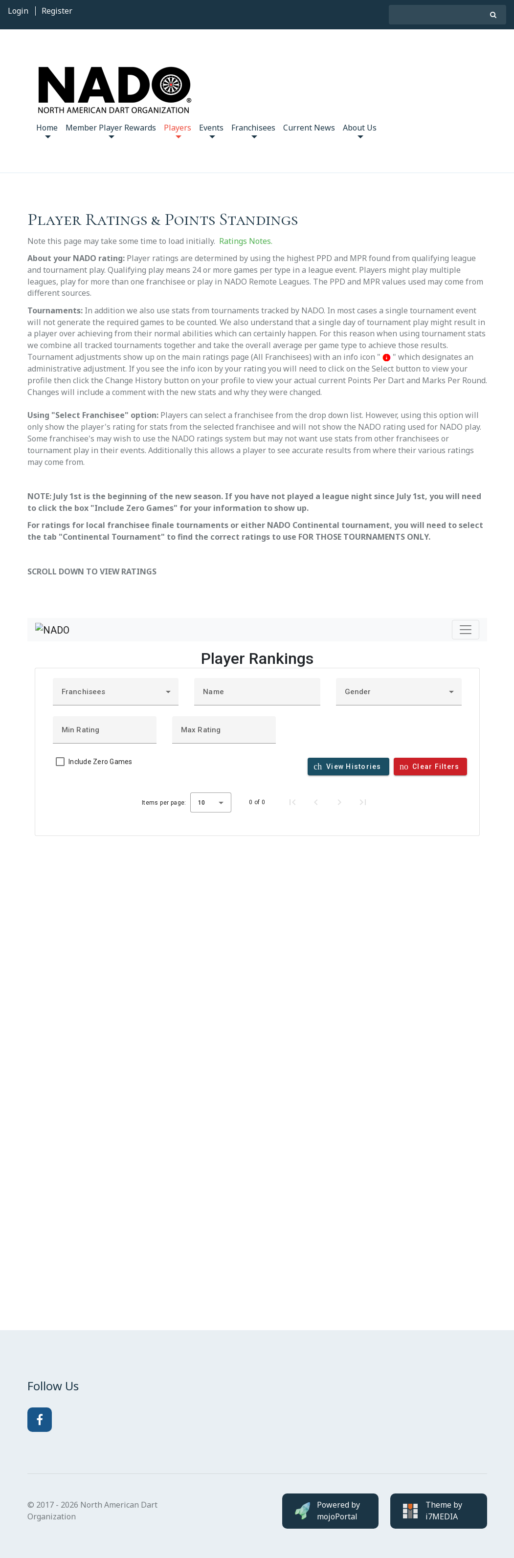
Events (211, 130)
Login (18, 10)
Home (47, 130)
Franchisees (253, 130)
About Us (360, 130)
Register (57, 10)
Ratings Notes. (245, 241)
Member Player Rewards (111, 130)
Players (177, 130)
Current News (309, 127)
